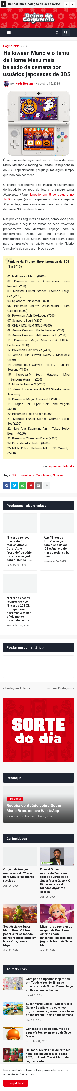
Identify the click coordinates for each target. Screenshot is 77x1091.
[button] (66, 4)
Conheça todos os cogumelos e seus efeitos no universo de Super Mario (49, 1032)
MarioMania (43, 475)
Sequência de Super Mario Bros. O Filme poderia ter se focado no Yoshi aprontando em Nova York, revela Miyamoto (20, 936)
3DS (25, 46)
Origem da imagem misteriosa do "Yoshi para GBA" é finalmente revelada (18, 875)
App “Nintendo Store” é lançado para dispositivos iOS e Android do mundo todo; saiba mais (56, 547)
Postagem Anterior (17, 688)
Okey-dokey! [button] (16, 1083)
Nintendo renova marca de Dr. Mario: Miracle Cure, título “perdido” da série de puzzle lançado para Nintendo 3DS (19, 549)
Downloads (27, 475)
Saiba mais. (27, 1074)
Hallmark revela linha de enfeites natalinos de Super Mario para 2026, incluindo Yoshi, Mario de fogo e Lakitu (48, 1055)
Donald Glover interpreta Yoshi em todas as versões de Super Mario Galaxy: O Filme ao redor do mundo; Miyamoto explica (55, 880)
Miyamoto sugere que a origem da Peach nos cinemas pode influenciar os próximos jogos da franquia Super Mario (56, 936)
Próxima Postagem (59, 688)
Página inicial (11, 46)
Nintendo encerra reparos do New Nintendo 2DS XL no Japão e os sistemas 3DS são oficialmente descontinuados (19, 609)
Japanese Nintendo (61, 466)
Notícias (58, 475)
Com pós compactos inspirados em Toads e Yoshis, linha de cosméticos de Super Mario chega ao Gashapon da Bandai (49, 984)
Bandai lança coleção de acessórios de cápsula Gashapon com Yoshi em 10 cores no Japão (34, 4)
